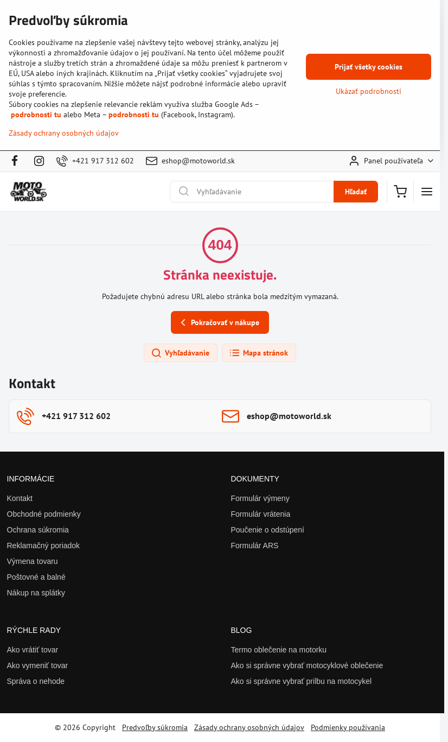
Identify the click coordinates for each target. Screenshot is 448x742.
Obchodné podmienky (44, 514)
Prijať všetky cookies (368, 67)
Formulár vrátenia (261, 514)
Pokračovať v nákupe (218, 322)
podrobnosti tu (36, 114)
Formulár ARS (255, 545)
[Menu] (427, 191)
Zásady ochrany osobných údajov (249, 727)
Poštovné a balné (36, 577)
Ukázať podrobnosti (368, 91)
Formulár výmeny (260, 498)
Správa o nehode (36, 681)
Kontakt (20, 498)
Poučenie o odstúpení (267, 529)
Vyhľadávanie (180, 353)
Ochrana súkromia (38, 529)
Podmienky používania (348, 727)
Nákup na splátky (36, 592)
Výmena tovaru (32, 561)
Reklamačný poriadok (43, 545)
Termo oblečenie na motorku (279, 649)
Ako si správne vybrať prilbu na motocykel (301, 681)
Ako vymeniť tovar (37, 665)
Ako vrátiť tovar (33, 649)
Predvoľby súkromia (155, 727)
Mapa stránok (258, 353)
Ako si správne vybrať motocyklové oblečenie (307, 665)
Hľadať (356, 191)
